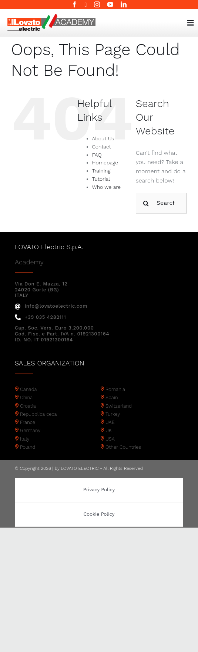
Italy (24, 439)
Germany (30, 430)
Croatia (28, 406)
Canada (28, 389)
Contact (101, 147)
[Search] (146, 203)
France (27, 422)
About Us (103, 138)
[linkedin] (124, 4)
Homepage (105, 162)
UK (108, 430)
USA (110, 439)
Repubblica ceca (38, 414)
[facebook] (74, 4)
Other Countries (123, 447)
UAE (110, 422)
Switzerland (118, 406)
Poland (27, 447)
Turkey (112, 414)
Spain (111, 397)
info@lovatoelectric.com (51, 306)
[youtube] (110, 4)
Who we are (106, 187)
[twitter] (86, 5)
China (26, 397)
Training (101, 171)
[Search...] (161, 203)
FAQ (97, 155)
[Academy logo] (51, 16)
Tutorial (101, 179)
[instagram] (97, 4)
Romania (115, 389)
